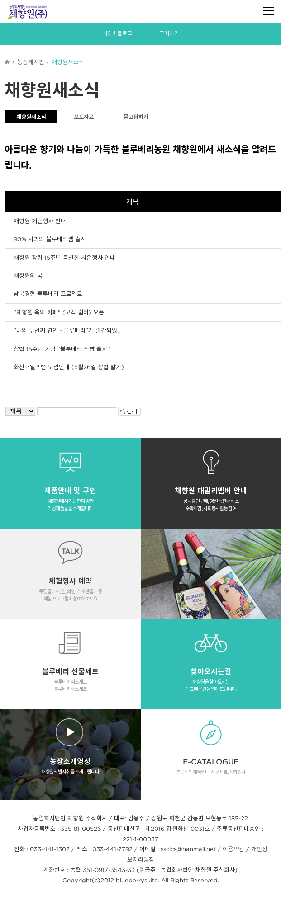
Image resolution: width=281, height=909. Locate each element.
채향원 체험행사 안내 (40, 221)
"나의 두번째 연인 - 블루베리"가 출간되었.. (67, 330)
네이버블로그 (117, 33)
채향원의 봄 (28, 275)
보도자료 (84, 117)
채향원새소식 (31, 117)
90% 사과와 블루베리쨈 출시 (50, 239)
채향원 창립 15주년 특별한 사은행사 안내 (64, 257)
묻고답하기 (136, 117)
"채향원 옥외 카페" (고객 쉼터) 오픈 (59, 312)
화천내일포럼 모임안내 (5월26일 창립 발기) (69, 367)
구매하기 (169, 33)
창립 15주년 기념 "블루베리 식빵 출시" (62, 349)
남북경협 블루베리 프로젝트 (48, 294)
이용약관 (233, 849)
